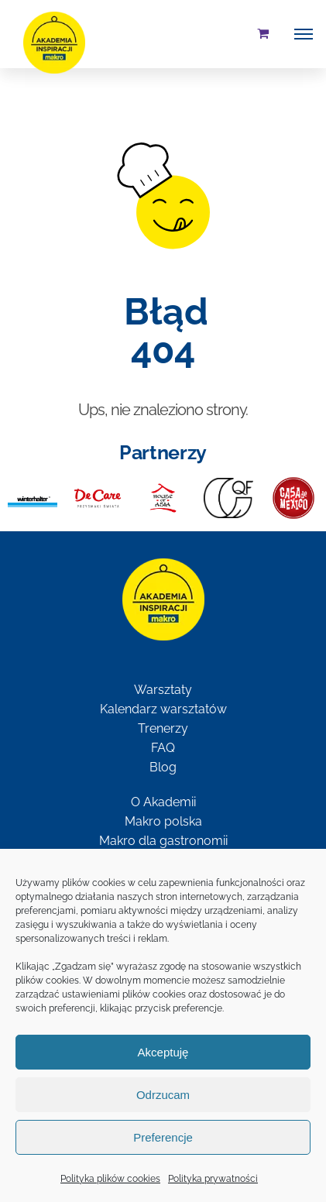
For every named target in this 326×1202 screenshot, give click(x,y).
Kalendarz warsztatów (163, 709)
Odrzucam (163, 1094)
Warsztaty (163, 689)
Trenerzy (163, 728)
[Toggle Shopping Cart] (263, 33)
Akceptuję (163, 1052)
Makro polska (163, 821)
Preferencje (163, 1137)
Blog (163, 767)
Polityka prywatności (213, 1178)
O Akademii (163, 802)
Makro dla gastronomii (163, 840)
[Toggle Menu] (304, 34)
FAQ (163, 747)
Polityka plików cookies (110, 1178)
